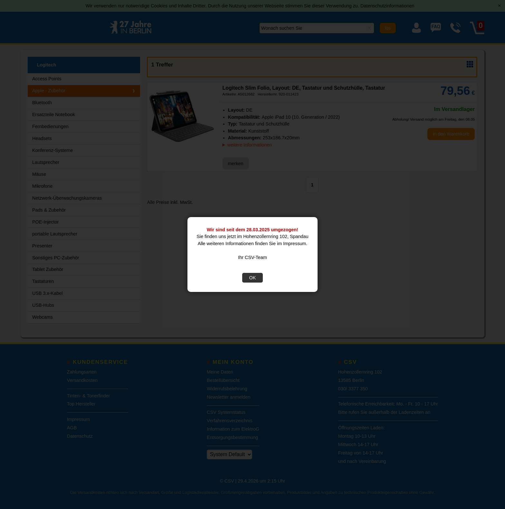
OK (252, 277)
